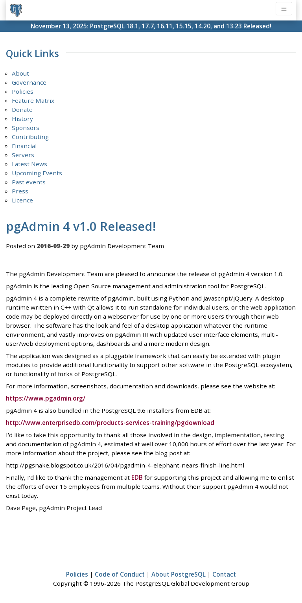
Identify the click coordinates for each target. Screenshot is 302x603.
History (22, 118)
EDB (137, 477)
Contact (224, 574)
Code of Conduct (120, 574)
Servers (23, 155)
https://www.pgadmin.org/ (45, 398)
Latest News (29, 164)
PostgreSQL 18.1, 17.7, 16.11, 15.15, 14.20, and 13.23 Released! (180, 26)
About (20, 73)
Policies (22, 91)
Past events (29, 182)
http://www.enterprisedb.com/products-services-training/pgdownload (110, 423)
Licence (22, 200)
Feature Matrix (33, 100)
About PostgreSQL (178, 574)
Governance (29, 82)
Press (20, 191)
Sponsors (25, 128)
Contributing (30, 137)
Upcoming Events (37, 173)
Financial (24, 146)
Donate (22, 109)
